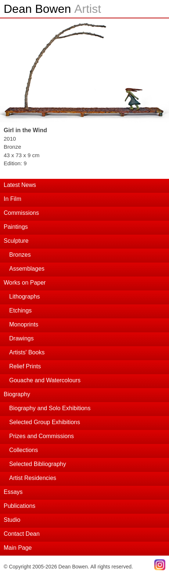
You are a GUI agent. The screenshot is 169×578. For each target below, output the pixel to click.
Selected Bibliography (37, 464)
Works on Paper (25, 282)
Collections (23, 450)
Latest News (20, 185)
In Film (12, 199)
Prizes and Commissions (41, 436)
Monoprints (23, 324)
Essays (13, 492)
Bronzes (20, 255)
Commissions (21, 213)
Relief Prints (25, 366)
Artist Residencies (32, 478)
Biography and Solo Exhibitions (49, 408)
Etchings (20, 310)
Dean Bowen (52, 8)
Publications (19, 506)
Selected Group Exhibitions (44, 422)
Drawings (21, 338)
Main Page (18, 548)
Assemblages (26, 268)
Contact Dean (22, 534)
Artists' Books (26, 352)
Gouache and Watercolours (44, 380)
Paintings (16, 227)
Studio (12, 520)
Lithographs (24, 296)
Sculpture (16, 241)
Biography (17, 394)
